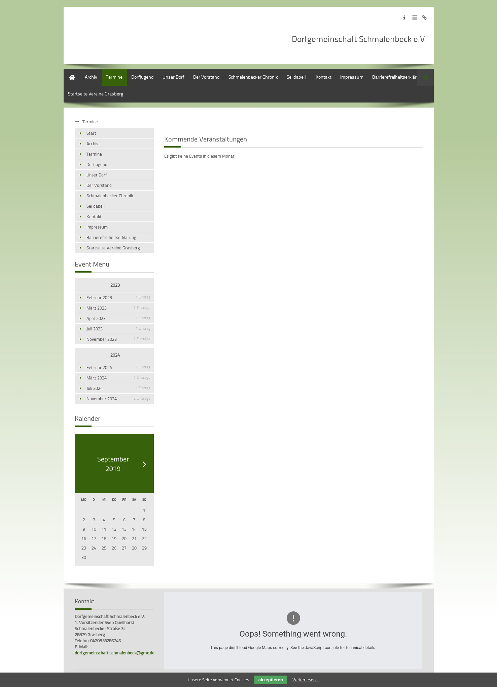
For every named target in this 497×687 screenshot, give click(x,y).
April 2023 (118, 318)
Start (68, 72)
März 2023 (118, 308)
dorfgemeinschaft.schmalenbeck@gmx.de (114, 653)
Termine (114, 77)
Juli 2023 (118, 329)
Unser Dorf (173, 77)
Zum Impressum (404, 17)
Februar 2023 (118, 297)
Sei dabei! (297, 77)
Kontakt (323, 77)
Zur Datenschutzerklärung (414, 17)
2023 (115, 285)
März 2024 (118, 378)
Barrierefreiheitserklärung (398, 77)
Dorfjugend (142, 77)
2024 (115, 355)
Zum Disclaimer (424, 17)
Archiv (91, 77)
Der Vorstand (206, 77)
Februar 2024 (118, 367)
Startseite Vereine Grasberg (95, 93)
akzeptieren (270, 679)
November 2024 (118, 399)
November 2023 (118, 339)
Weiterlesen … (306, 680)
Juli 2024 (118, 388)
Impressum (351, 77)
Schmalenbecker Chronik (253, 77)
